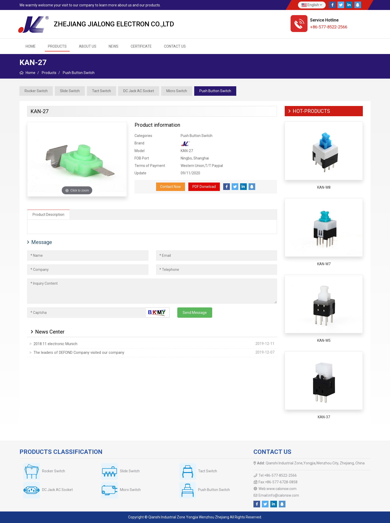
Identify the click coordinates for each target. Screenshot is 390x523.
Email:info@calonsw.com (279, 495)
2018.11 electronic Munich (55, 344)
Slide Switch (70, 91)
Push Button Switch (215, 91)
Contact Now (170, 187)
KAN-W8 (324, 187)
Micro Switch (176, 91)
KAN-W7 (324, 264)
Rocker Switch (36, 91)
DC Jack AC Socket (138, 91)
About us (87, 46)
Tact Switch (101, 91)
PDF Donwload (204, 187)
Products (57, 46)
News (113, 46)
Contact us (175, 46)
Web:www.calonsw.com (277, 489)
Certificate (141, 46)
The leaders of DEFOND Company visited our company (79, 352)
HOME (31, 46)
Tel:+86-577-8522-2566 (278, 475)
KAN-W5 (324, 340)
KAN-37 (324, 417)
